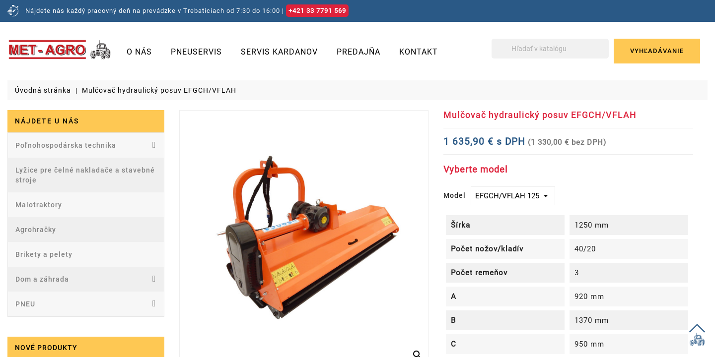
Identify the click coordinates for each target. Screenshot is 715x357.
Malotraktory (38, 205)
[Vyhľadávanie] (550, 49)
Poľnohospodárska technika (85, 144)
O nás (139, 52)
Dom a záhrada (85, 278)
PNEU (85, 303)
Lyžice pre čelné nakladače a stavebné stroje (85, 175)
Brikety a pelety (43, 254)
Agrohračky (35, 230)
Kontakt (418, 52)
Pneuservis (196, 52)
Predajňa (358, 52)
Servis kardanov (279, 52)
